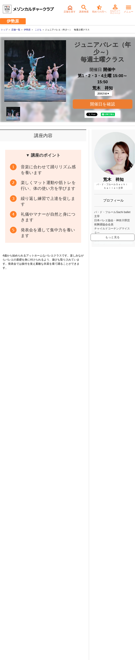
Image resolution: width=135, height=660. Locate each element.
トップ (4, 29)
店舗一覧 (15, 29)
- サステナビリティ (13, 611)
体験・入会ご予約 (61, 544)
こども (38, 29)
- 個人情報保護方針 (13, 622)
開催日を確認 (102, 104)
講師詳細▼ (103, 93)
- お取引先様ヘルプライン (17, 617)
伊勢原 (27, 29)
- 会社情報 (9, 606)
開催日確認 (72, 311)
